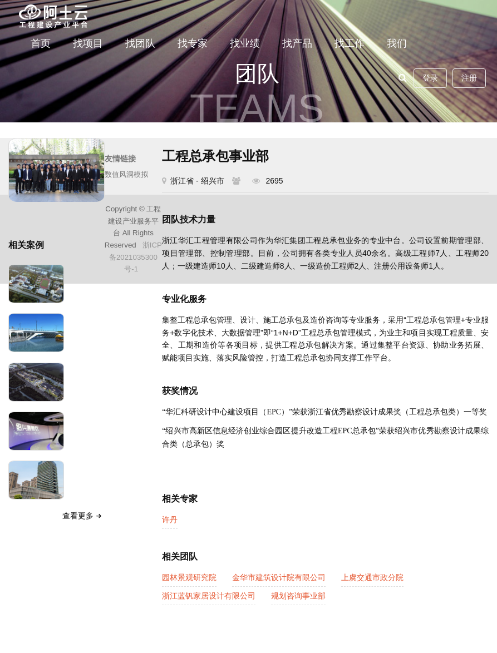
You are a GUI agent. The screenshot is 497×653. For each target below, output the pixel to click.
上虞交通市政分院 (372, 577)
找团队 (140, 43)
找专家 (193, 43)
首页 (41, 43)
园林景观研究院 (189, 577)
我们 (397, 43)
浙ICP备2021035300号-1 (135, 257)
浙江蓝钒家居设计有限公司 (208, 595)
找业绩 (245, 43)
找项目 (88, 43)
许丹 (170, 519)
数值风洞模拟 (126, 174)
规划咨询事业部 (298, 595)
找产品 (297, 43)
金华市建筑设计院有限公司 (279, 577)
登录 (430, 77)
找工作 (349, 43)
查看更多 (83, 515)
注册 (469, 77)
